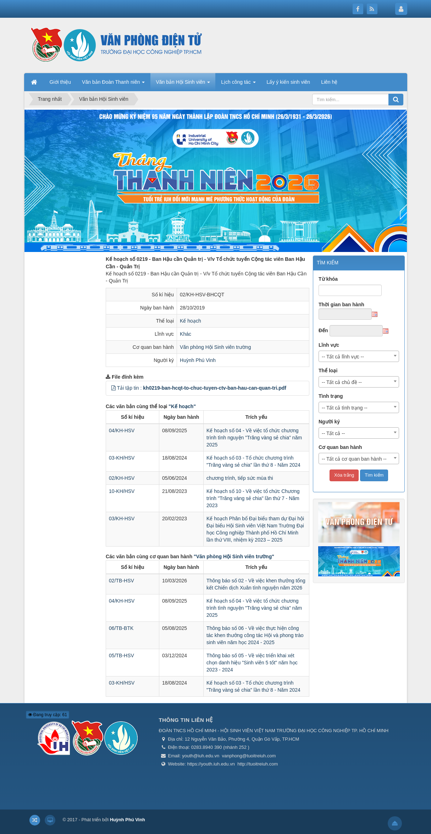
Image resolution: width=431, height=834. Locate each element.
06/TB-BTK (121, 628)
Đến (323, 330)
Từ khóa (328, 279)
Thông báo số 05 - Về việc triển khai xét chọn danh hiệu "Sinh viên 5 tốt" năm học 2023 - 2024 (252, 663)
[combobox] (359, 356)
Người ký (329, 421)
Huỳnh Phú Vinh (198, 360)
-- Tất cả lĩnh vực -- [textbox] (343, 357)
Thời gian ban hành (341, 304)
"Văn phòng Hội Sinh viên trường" (234, 556)
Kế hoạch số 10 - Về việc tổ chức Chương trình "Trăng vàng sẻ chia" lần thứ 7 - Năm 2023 (253, 498)
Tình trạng (331, 396)
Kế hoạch (190, 321)
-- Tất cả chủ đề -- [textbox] (342, 382)
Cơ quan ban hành (340, 447)
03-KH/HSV (121, 458)
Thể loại (328, 370)
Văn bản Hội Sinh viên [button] (183, 84)
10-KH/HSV (121, 491)
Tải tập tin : (201, 388)
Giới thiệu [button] (60, 82)
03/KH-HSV (121, 518)
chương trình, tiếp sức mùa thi (239, 478)
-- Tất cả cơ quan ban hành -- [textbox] (354, 459)
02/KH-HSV (121, 478)
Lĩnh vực (329, 345)
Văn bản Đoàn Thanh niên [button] (113, 84)
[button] (113, 388)
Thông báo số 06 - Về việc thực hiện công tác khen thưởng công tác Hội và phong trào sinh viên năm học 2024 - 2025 (255, 635)
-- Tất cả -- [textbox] (333, 433)
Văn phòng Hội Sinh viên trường (215, 347)
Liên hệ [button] (329, 82)
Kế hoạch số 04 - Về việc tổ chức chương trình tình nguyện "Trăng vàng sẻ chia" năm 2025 (254, 438)
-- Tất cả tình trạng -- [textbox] (345, 408)
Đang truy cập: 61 (47, 714)
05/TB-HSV (121, 655)
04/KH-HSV (121, 430)
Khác (185, 334)
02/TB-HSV (121, 580)
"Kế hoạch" (182, 406)
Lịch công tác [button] (238, 84)
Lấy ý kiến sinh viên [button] (288, 82)
